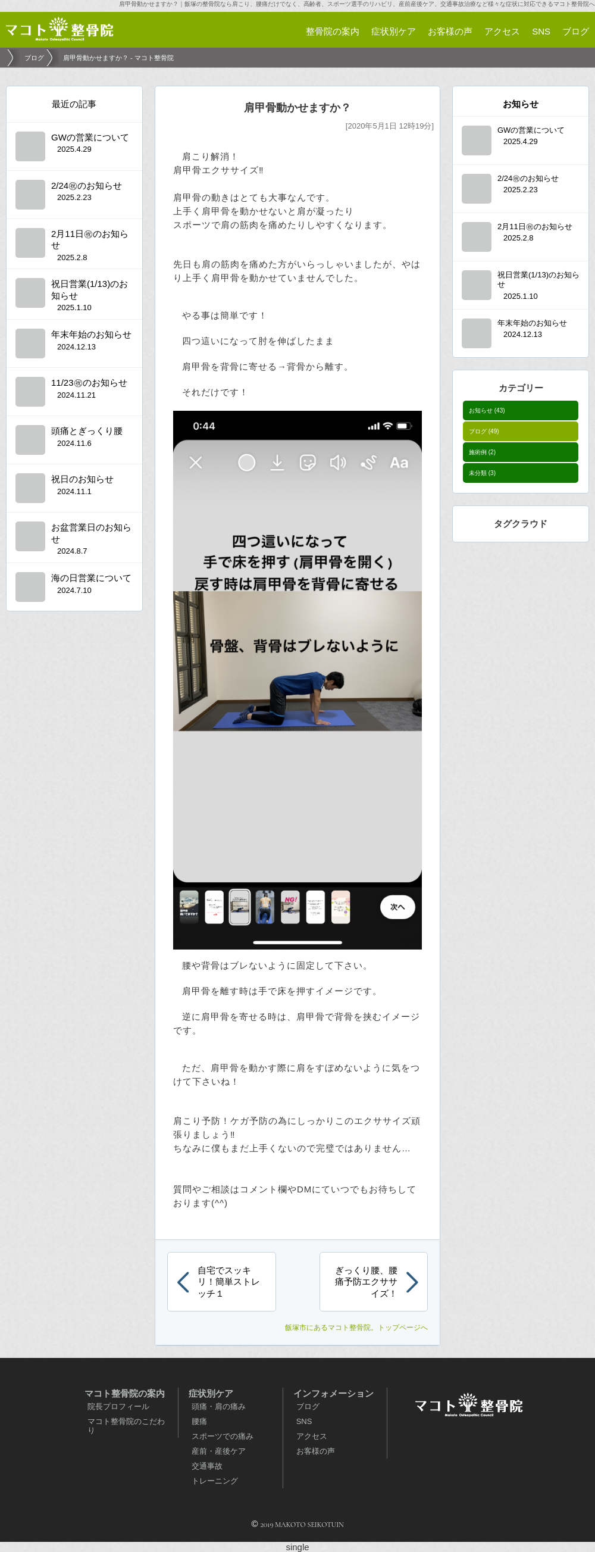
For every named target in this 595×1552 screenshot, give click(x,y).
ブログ (484, 431)
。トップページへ (356, 1327)
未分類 (482, 473)
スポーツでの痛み (222, 1436)
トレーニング (215, 1480)
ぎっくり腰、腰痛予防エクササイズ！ (366, 1281)
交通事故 (207, 1466)
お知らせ (487, 410)
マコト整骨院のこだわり (126, 1426)
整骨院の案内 (332, 31)
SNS (304, 1421)
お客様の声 (315, 1451)
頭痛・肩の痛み (219, 1406)
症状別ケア (393, 31)
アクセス (311, 1436)
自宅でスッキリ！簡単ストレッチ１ (229, 1281)
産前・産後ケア (219, 1451)
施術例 (482, 452)
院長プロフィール (118, 1406)
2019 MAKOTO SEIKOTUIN (301, 1524)
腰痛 (199, 1421)
